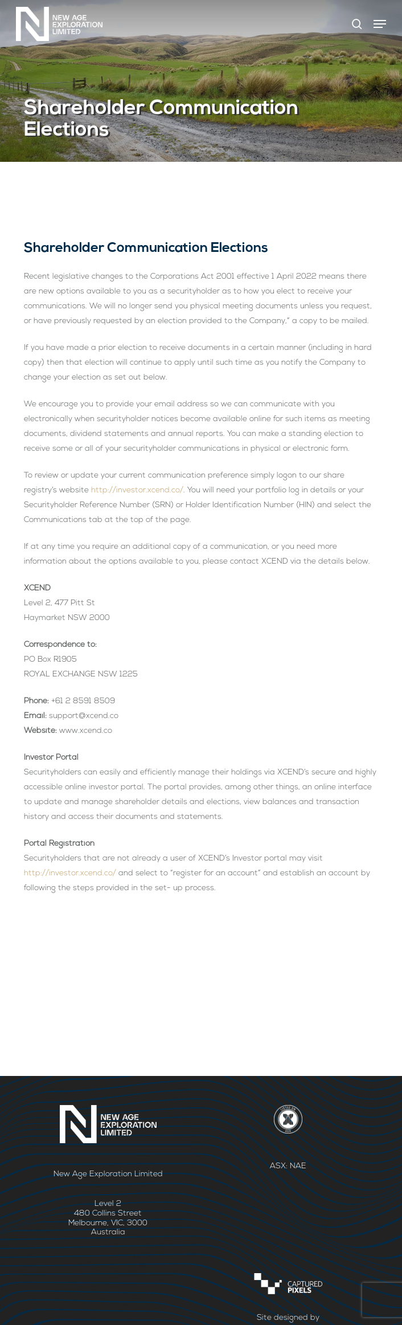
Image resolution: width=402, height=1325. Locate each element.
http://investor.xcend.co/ (137, 490)
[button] (380, 24)
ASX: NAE (288, 1166)
